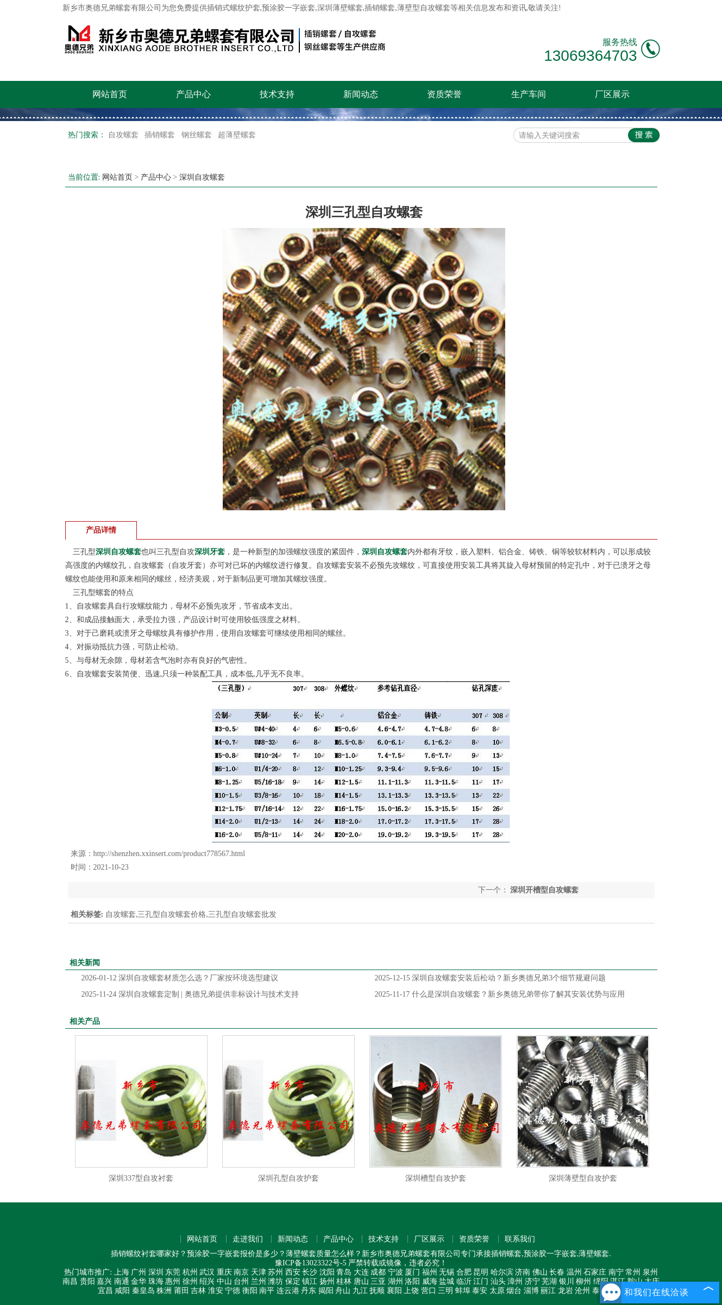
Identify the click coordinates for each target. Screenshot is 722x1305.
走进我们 (248, 1239)
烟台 (514, 1291)
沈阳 (327, 1272)
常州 (633, 1272)
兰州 (258, 1281)
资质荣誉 (444, 94)
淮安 (215, 1291)
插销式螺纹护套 (233, 8)
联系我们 (520, 1239)
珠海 (156, 1281)
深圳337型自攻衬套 (141, 1178)
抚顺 (377, 1291)
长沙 (309, 1272)
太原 (497, 1291)
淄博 (531, 1291)
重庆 (224, 1272)
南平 (266, 1291)
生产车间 (528, 94)
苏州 (275, 1272)
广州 (138, 1272)
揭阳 (326, 1291)
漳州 (515, 1281)
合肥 (464, 1272)
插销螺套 (161, 135)
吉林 (198, 1291)
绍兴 (207, 1281)
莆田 (181, 1291)
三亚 (378, 1281)
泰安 (479, 1291)
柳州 (583, 1281)
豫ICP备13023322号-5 (310, 1263)
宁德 (232, 1291)
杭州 (190, 1272)
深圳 (156, 1272)
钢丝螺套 (197, 135)
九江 (360, 1291)
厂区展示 (612, 94)
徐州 (190, 1281)
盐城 (446, 1281)
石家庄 (594, 1272)
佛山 (540, 1272)
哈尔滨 (502, 1272)
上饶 (411, 1291)
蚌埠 (462, 1291)
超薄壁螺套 (237, 135)
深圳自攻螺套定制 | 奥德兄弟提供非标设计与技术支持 (190, 994)
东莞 (172, 1272)
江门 (480, 1281)
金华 (138, 1281)
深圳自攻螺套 (202, 177)
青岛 (343, 1272)
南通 (121, 1281)
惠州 (172, 1281)
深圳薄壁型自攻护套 (583, 1178)
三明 (445, 1291)
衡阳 (250, 1291)
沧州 (582, 1291)
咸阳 (122, 1291)
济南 (522, 1272)
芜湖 (549, 1281)
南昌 (70, 1281)
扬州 (327, 1281)
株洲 (164, 1291)
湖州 (395, 1281)
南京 (241, 1272)
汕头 (498, 1281)
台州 (241, 1281)
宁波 (395, 1272)
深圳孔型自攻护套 (288, 1178)
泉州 (650, 1272)
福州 (429, 1272)
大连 (361, 1272)
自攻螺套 (124, 135)
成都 (378, 1272)
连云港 (288, 1291)
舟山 (342, 1291)
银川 (566, 1281)
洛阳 (412, 1281)
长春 (556, 1272)
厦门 (412, 1272)
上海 (121, 1272)
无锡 (446, 1272)
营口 (428, 1291)
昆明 (480, 1272)
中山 (224, 1281)
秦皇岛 (143, 1291)
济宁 (532, 1281)
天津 (258, 1272)
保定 (292, 1281)
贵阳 (87, 1281)
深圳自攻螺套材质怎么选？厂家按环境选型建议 (180, 978)
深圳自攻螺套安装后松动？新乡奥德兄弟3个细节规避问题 (490, 978)
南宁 (616, 1272)
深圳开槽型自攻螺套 (543, 890)
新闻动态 (360, 94)
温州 (574, 1272)
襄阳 (394, 1291)
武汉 (207, 1272)
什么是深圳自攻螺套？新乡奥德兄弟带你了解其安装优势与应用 (500, 994)
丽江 (548, 1291)
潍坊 (275, 1281)
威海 (429, 1281)
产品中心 (193, 94)
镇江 (309, 1281)
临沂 (464, 1281)
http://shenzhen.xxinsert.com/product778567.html (169, 854)
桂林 (343, 1281)
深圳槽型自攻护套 (435, 1178)
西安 (292, 1272)
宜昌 (105, 1291)
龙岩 (565, 1291)
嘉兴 (104, 1281)
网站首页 (109, 94)
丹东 (308, 1291)
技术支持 (277, 94)
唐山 (361, 1281)
